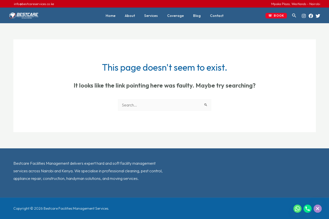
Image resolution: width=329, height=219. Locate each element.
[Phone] (308, 209)
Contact (211, 15)
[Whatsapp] (297, 209)
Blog (193, 15)
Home (116, 15)
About (133, 15)
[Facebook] (311, 16)
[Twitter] (318, 16)
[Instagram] (304, 16)
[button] (276, 15)
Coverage (174, 15)
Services (152, 15)
